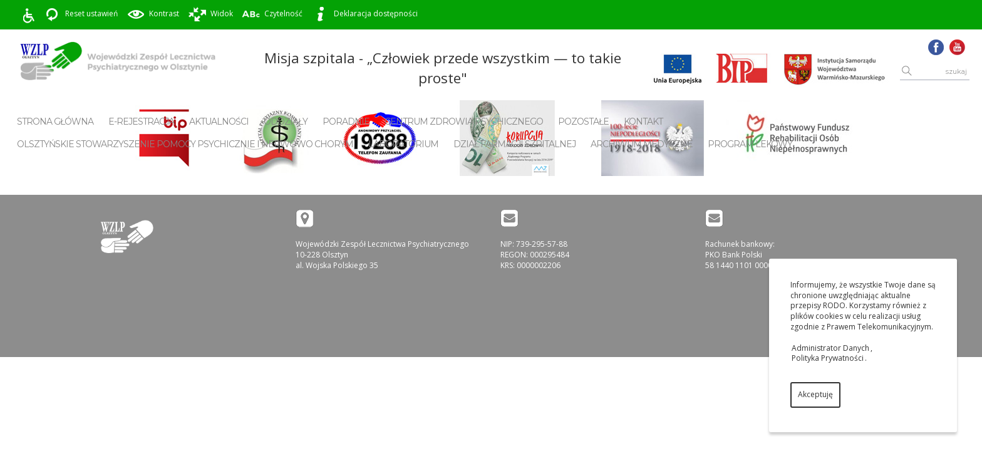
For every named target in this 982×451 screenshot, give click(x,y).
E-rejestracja (141, 121)
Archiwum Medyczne (642, 144)
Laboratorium (403, 144)
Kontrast (153, 14)
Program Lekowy (750, 144)
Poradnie (346, 121)
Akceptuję (815, 394)
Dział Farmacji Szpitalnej (514, 144)
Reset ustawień (80, 14)
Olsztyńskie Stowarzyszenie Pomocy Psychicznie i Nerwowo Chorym (185, 144)
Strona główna (55, 121)
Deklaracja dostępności (364, 14)
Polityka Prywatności (828, 358)
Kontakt (643, 121)
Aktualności (219, 121)
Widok (210, 14)
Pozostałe (583, 121)
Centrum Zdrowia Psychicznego (464, 121)
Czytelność (272, 14)
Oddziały (286, 121)
